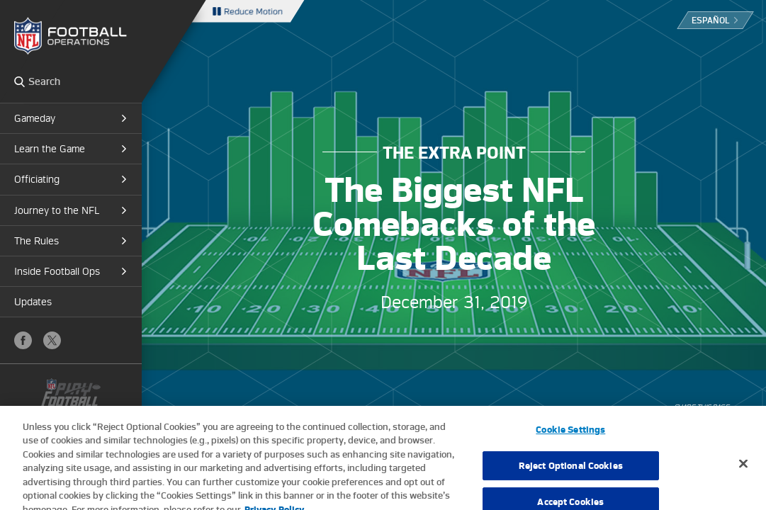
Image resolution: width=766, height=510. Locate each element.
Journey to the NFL (56, 210)
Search (19, 81)
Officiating (37, 179)
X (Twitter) (52, 340)
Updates (33, 301)
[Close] (743, 468)
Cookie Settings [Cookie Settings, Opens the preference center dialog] (570, 434)
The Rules (36, 240)
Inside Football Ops (57, 271)
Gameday (34, 118)
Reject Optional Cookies (571, 470)
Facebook (23, 340)
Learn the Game (49, 148)
